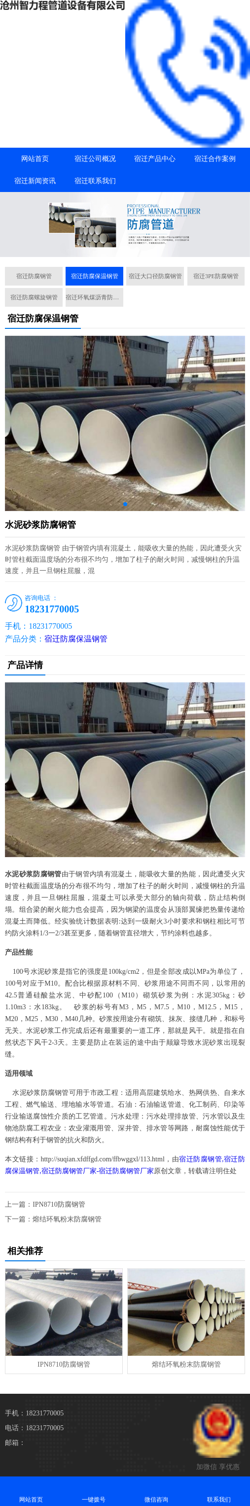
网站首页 (35, 158)
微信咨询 (156, 1491)
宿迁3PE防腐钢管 (216, 276)
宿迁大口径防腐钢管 (155, 276)
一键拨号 (94, 1491)
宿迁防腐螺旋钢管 (34, 297)
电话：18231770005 (34, 1428)
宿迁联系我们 (95, 181)
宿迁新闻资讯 (35, 181)
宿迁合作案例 (215, 158)
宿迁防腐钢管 (34, 276)
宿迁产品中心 (155, 158)
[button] (125, 248)
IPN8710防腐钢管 (59, 1204)
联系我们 (218, 1491)
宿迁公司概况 (95, 158)
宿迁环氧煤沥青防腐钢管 (94, 297)
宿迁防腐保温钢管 (94, 276)
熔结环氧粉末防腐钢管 (67, 1219)
